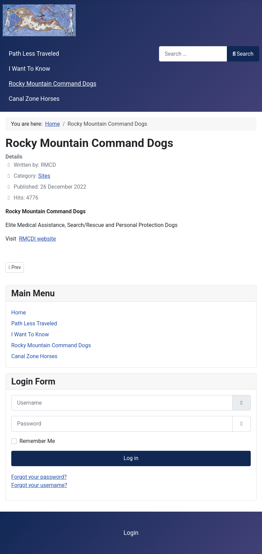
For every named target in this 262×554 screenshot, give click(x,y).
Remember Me (37, 441)
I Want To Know (29, 68)
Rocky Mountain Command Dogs (53, 83)
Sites (44, 176)
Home (18, 312)
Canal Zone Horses (34, 98)
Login (130, 532)
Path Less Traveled (34, 53)
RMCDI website (37, 238)
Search (243, 54)
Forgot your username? (39, 485)
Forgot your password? (39, 477)
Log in (130, 458)
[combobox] (193, 54)
